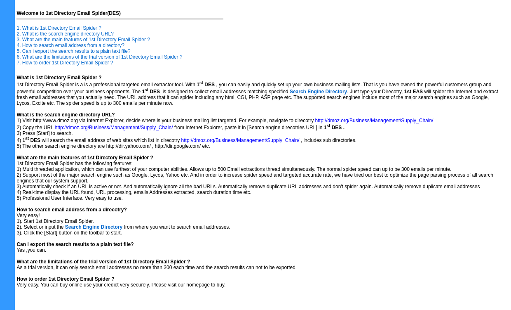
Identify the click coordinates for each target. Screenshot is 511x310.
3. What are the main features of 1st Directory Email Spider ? (83, 40)
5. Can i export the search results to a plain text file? (73, 51)
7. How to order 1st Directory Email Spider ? (64, 63)
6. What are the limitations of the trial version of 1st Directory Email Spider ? (99, 57)
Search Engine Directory (318, 92)
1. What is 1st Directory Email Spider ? (58, 28)
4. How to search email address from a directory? (70, 45)
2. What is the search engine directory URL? (64, 34)
